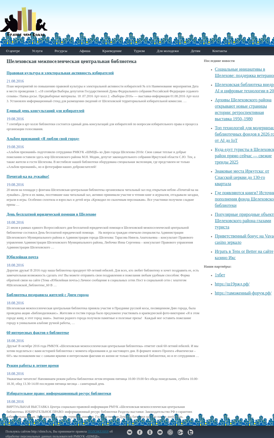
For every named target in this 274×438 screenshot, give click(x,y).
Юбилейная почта (22, 257)
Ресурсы (61, 51)
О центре (13, 51)
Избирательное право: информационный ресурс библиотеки (59, 393)
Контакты (219, 51)
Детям (195, 51)
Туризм (139, 51)
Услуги (37, 51)
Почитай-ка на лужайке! (28, 176)
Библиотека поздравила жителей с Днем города (48, 295)
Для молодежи (168, 51)
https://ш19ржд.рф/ (232, 284)
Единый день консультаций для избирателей (45, 111)
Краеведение (111, 51)
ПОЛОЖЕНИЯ (98, 431)
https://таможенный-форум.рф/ (243, 293)
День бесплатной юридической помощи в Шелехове (51, 214)
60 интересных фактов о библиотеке (38, 333)
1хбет (220, 275)
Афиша (84, 51)
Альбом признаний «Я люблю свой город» (43, 139)
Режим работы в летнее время (33, 365)
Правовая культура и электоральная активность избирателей (60, 73)
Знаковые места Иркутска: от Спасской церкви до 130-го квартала (242, 177)
